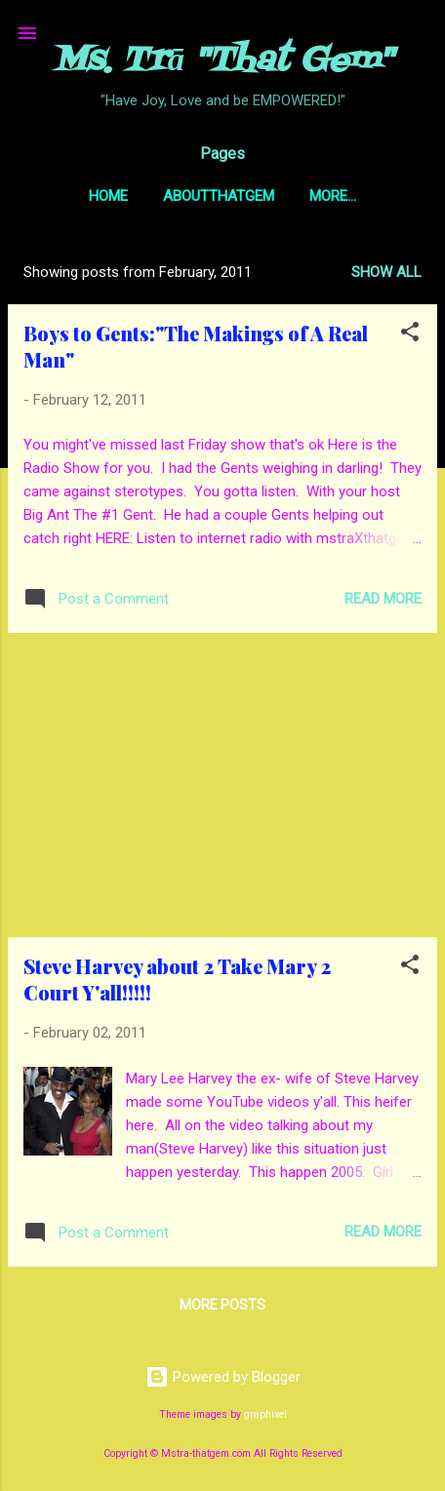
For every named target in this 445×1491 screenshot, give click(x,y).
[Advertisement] (222, 785)
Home (108, 196)
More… (332, 196)
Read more (383, 599)
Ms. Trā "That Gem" (222, 61)
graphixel (265, 1414)
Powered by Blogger (223, 1377)
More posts (222, 1305)
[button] (410, 335)
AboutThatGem (218, 196)
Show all (386, 272)
